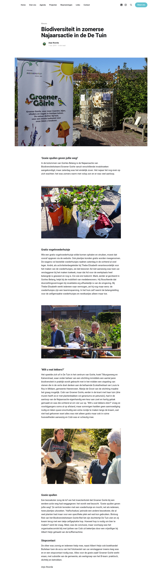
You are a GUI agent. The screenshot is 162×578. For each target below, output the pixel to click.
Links (78, 5)
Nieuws (44, 23)
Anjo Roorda (54, 43)
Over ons (32, 5)
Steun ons (141, 5)
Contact (87, 5)
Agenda (43, 5)
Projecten (53, 5)
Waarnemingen (66, 5)
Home (23, 5)
